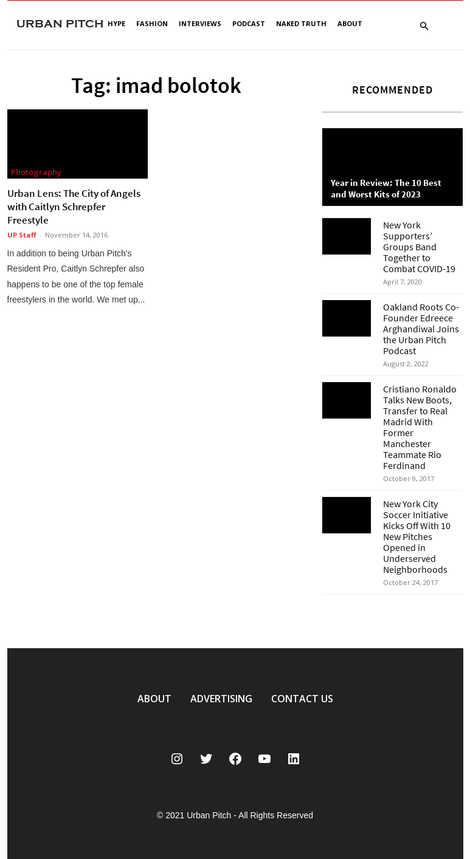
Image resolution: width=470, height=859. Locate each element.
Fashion (152, 23)
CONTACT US (302, 698)
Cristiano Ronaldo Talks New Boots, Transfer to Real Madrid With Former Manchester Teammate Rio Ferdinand (420, 427)
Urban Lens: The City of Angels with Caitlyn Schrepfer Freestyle (73, 207)
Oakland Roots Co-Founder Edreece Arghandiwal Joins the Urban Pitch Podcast (421, 329)
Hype (116, 23)
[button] (424, 26)
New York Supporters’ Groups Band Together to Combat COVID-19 (419, 247)
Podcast (248, 23)
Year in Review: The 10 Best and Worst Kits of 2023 (386, 188)
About (349, 23)
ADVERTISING (221, 698)
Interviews (200, 23)
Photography (36, 171)
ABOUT (154, 698)
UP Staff (21, 234)
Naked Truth (301, 23)
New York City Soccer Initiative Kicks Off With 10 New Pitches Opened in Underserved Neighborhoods (417, 536)
